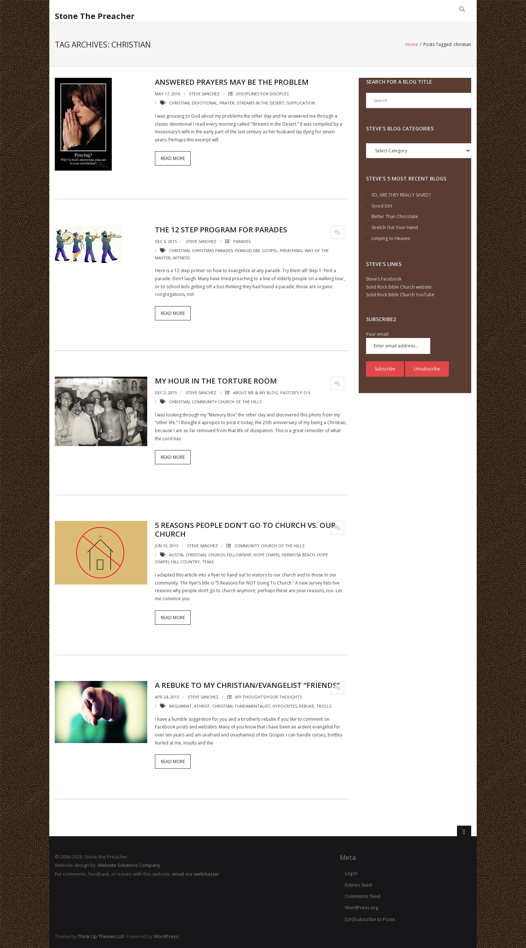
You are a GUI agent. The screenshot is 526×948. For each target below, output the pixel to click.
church (216, 554)
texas (208, 561)
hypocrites (284, 705)
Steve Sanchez (204, 93)
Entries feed (358, 884)
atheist (202, 705)
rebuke (306, 705)
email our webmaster (195, 873)
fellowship (239, 554)
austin (176, 554)
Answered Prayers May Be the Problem (232, 82)
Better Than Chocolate (394, 216)
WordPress (166, 936)
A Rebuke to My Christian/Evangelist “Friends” (247, 685)
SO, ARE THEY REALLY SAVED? (401, 195)
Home (411, 44)
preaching (291, 250)
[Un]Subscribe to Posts (370, 918)
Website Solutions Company (129, 865)
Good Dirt (381, 205)
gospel (270, 250)
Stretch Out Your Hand (394, 227)
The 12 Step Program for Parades (221, 229)
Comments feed (362, 895)
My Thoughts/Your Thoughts (268, 697)
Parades (242, 241)
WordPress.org (361, 907)
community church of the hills (227, 401)
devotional (204, 103)
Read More (173, 158)
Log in (351, 873)
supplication (300, 103)
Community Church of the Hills (269, 545)
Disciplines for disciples (262, 93)
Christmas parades (212, 250)
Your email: (377, 334)
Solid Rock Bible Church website (399, 286)
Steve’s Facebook (383, 279)
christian (179, 103)
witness (181, 257)
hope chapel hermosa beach (284, 554)
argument (180, 705)
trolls (323, 705)
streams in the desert (260, 103)
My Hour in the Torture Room (216, 381)
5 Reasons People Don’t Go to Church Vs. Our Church (245, 529)
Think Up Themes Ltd (101, 936)
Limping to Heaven (390, 238)
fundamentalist (252, 705)
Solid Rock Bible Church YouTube (400, 295)
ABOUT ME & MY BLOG (255, 392)
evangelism (247, 250)
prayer (227, 103)
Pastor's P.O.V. (296, 392)
